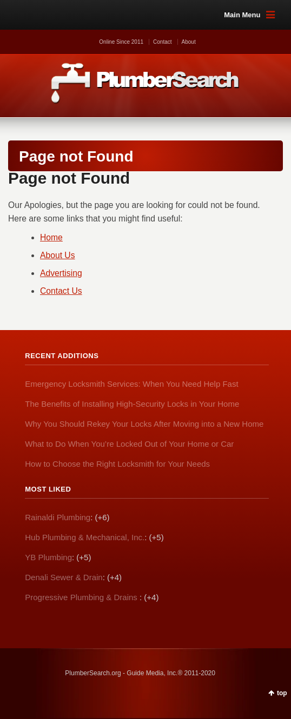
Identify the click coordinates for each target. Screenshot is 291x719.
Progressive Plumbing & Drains (82, 597)
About (189, 42)
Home (51, 237)
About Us (57, 255)
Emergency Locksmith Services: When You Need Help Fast (131, 383)
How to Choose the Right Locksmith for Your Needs (117, 463)
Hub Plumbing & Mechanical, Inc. (84, 537)
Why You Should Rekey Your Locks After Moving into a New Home (144, 423)
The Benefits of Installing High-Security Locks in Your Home (132, 403)
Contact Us (61, 290)
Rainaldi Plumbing (57, 517)
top (282, 693)
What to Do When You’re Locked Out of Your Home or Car (129, 443)
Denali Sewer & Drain (63, 577)
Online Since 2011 (121, 42)
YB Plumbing (48, 557)
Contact (162, 42)
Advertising (61, 273)
